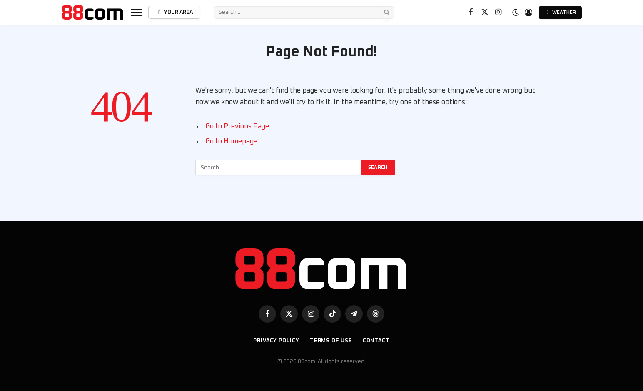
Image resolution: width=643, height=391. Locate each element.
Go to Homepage (231, 141)
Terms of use (331, 340)
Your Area (174, 12)
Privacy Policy (276, 340)
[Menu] (136, 12)
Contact (376, 340)
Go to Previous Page (237, 126)
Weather (560, 12)
